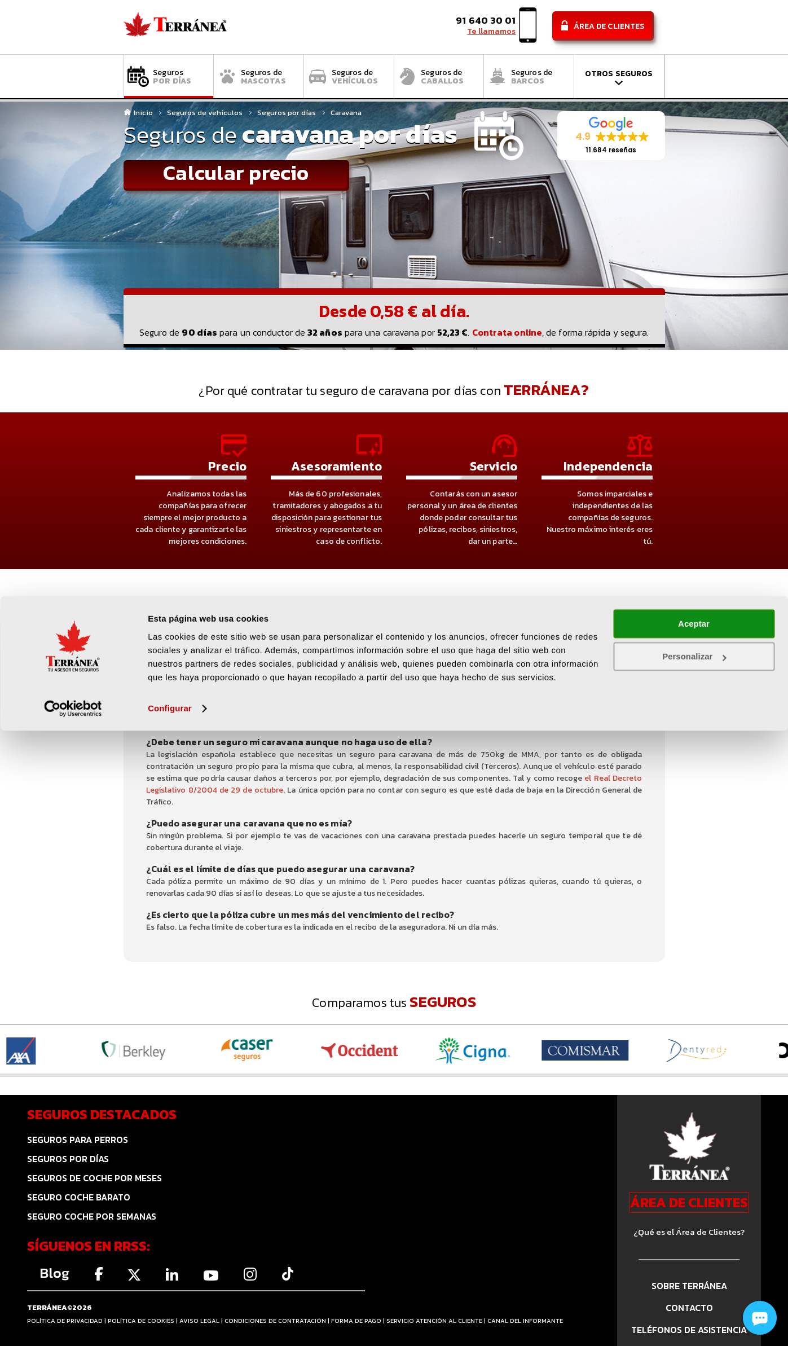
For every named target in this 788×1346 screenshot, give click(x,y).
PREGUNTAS (211, 662)
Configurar (170, 1324)
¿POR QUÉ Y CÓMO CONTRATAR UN (574, 663)
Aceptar (694, 1239)
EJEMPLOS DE (391, 662)
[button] (611, 135)
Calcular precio (236, 174)
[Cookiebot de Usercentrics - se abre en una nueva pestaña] (73, 1324)
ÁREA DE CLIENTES (689, 1202)
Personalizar (694, 1272)
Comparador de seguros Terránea (175, 27)
